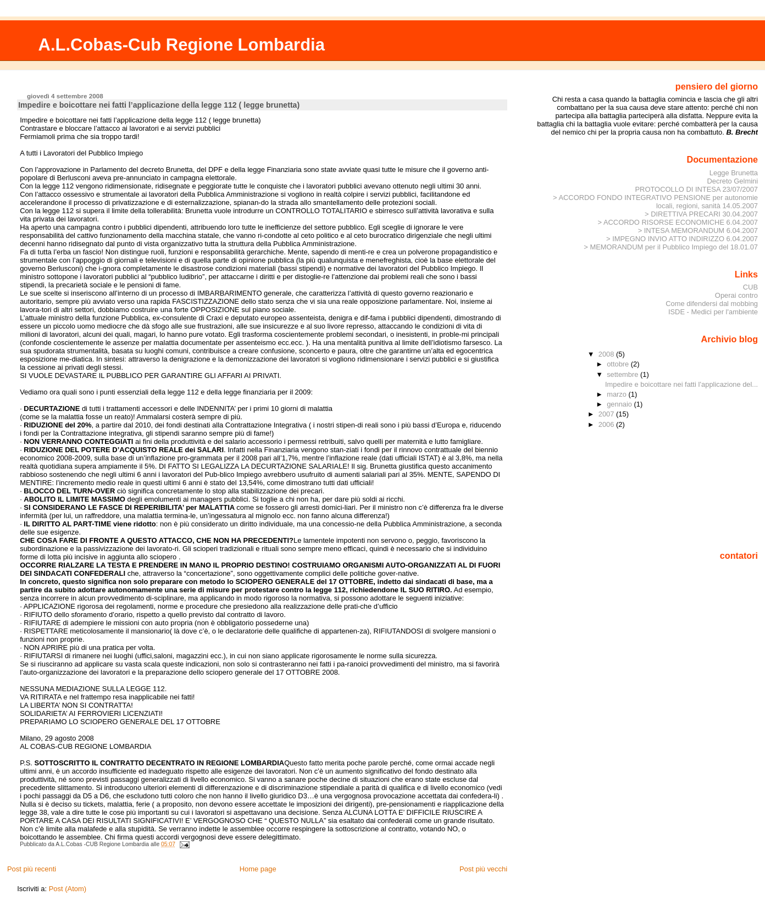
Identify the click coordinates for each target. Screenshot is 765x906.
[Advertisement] (708, 489)
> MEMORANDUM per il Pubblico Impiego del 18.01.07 (671, 247)
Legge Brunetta (733, 173)
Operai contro (736, 295)
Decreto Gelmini (732, 181)
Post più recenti (31, 869)
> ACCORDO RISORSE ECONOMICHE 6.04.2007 (677, 222)
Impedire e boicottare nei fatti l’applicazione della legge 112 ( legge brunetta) (159, 105)
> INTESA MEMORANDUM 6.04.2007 (698, 230)
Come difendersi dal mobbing (712, 303)
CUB (750, 287)
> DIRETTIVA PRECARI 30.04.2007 (701, 214)
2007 (607, 414)
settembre (623, 374)
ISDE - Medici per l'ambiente (713, 312)
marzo (617, 394)
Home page (258, 869)
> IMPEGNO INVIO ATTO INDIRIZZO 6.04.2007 (682, 239)
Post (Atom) (67, 889)
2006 (607, 424)
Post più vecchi (483, 869)
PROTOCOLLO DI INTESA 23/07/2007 (696, 189)
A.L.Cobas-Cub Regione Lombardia (181, 44)
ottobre (619, 364)
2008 (607, 354)
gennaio (620, 404)
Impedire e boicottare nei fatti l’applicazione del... (681, 384)
